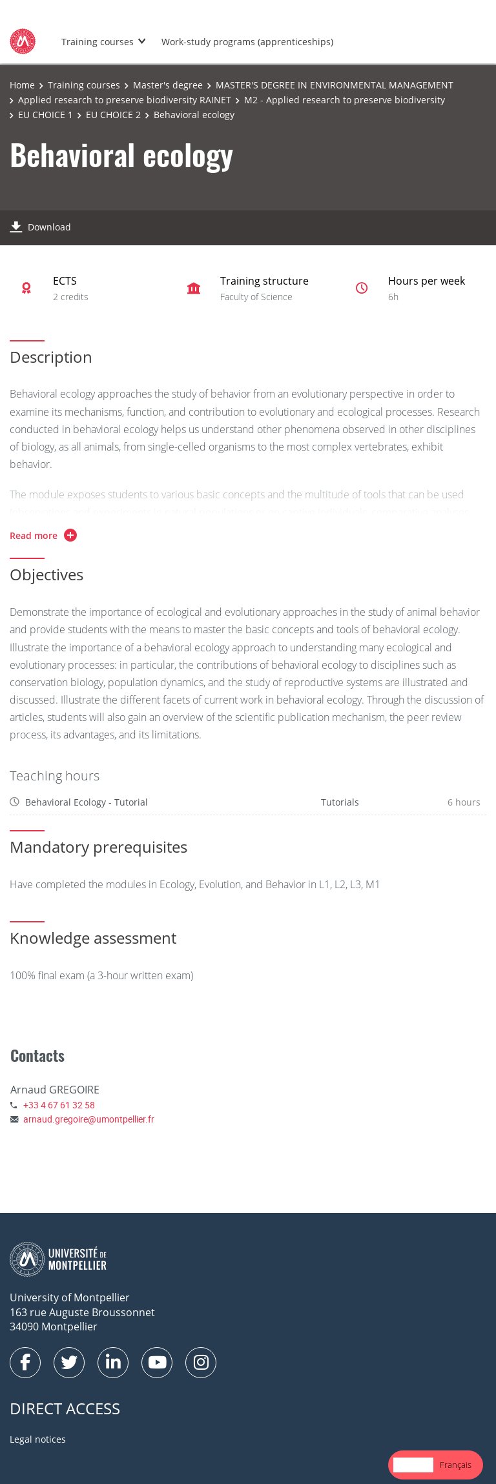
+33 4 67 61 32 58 (59, 1105)
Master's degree (168, 85)
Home (22, 85)
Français (455, 1464)
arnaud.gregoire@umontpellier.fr (88, 1119)
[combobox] (413, 1465)
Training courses (97, 42)
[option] (455, 1465)
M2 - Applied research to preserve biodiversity (344, 100)
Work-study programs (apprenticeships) (247, 42)
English (413, 1464)
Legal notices (38, 1439)
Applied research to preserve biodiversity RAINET (124, 100)
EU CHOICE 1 (45, 114)
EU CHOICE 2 (113, 114)
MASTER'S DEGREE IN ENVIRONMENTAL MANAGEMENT (334, 85)
